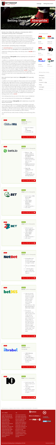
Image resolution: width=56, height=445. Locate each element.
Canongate (41, 87)
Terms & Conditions (50, 443)
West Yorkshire (17, 408)
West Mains (41, 77)
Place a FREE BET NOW (28, 137)
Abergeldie (24, 124)
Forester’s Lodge (43, 82)
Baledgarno (41, 75)
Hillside (40, 80)
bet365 (30, 51)
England (11, 408)
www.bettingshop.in (8, 48)
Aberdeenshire (28, 408)
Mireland (41, 89)
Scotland (22, 408)
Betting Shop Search (48, 3)
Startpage (39, 3)
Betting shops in (5, 408)
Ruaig (40, 84)
